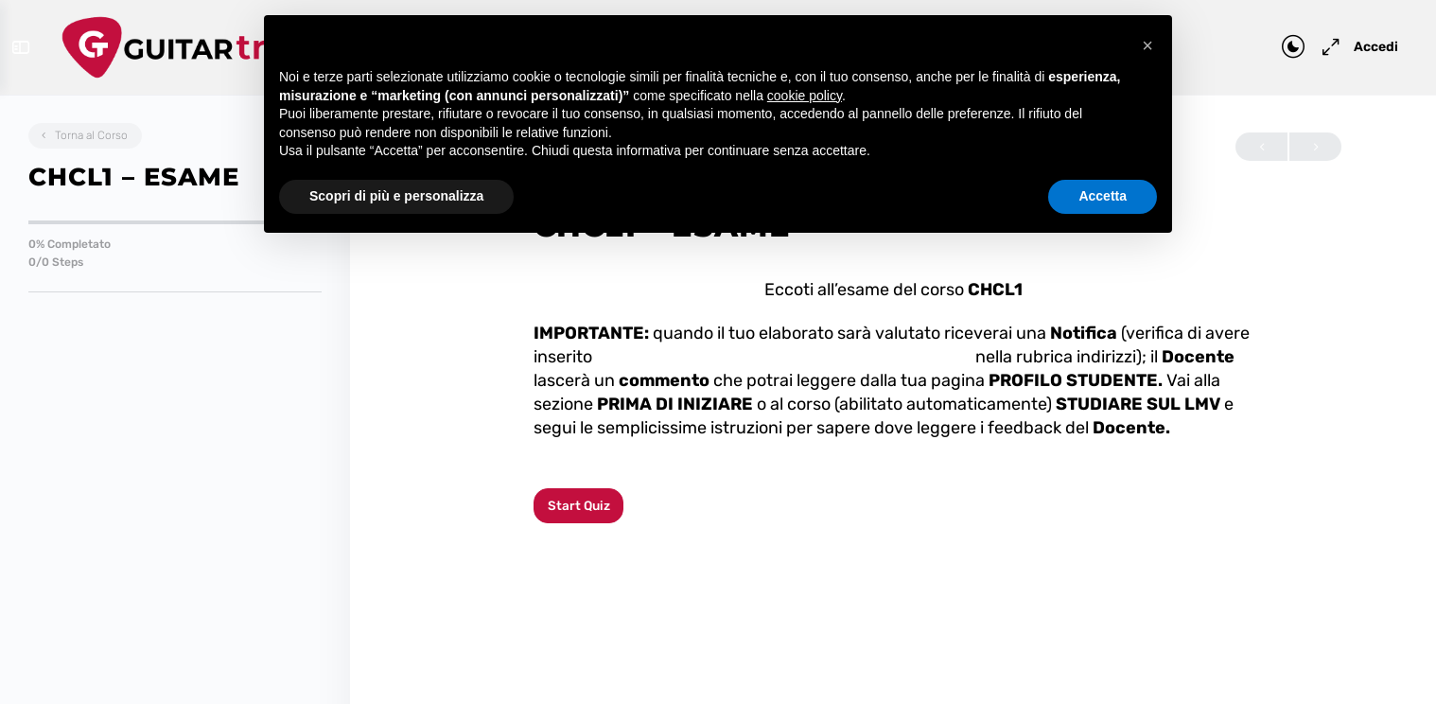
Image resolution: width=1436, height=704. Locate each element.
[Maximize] (1316, 47)
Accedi (1364, 47)
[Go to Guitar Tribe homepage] (203, 45)
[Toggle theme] (1282, 47)
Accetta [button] (1102, 195)
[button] (1147, 45)
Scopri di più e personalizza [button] (396, 195)
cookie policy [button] (804, 95)
